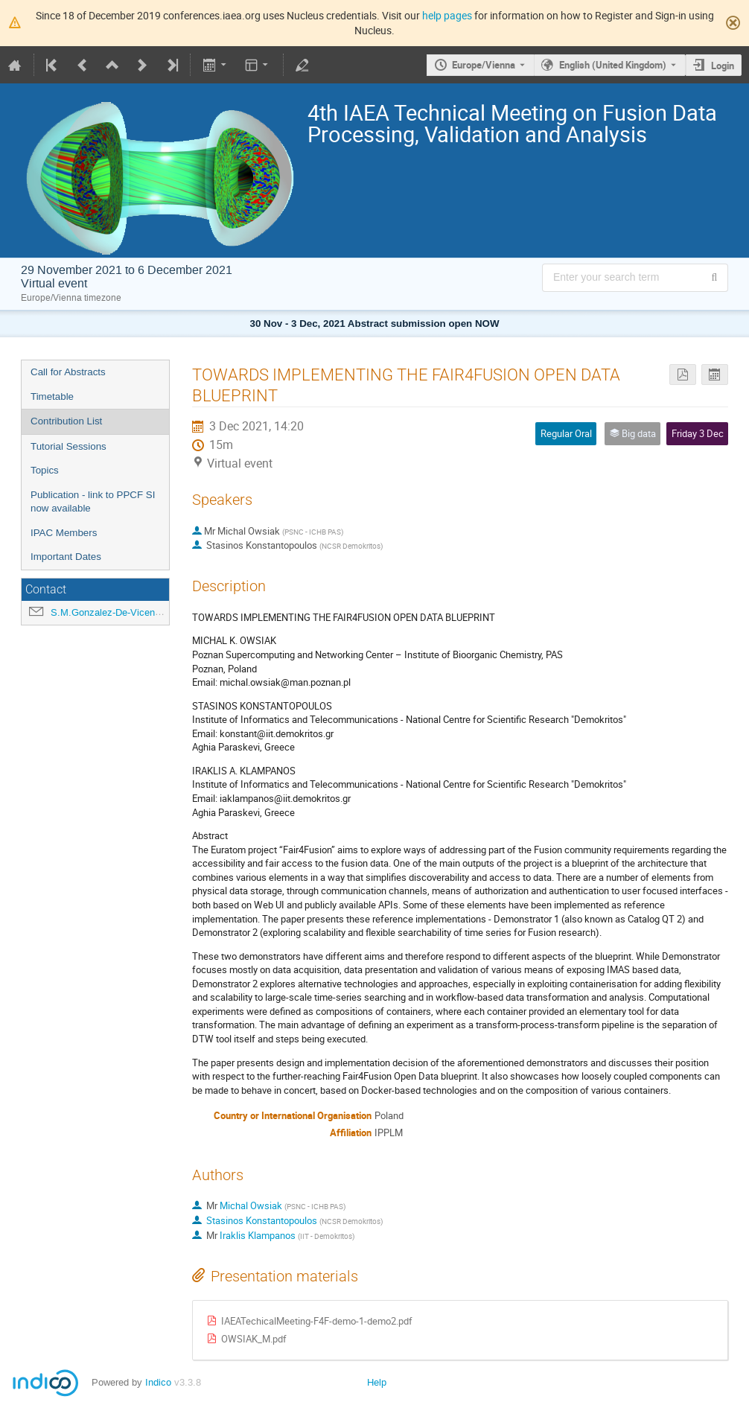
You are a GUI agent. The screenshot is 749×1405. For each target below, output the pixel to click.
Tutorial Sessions (68, 446)
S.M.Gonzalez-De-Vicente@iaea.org (129, 612)
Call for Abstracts (68, 371)
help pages (447, 15)
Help (376, 1382)
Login (722, 65)
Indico (158, 1382)
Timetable (52, 396)
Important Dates (66, 556)
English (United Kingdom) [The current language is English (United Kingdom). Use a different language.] (612, 64)
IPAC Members (64, 532)
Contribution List (66, 421)
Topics (45, 470)
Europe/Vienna (483, 64)
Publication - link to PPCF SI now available (93, 501)
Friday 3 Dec (698, 433)
